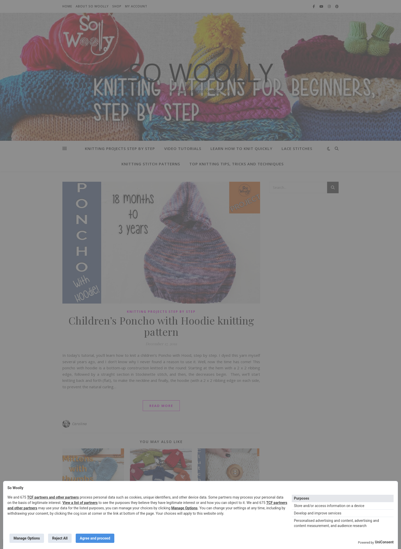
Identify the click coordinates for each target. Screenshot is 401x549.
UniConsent (384, 542)
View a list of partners (80, 503)
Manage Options (184, 508)
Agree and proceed (95, 538)
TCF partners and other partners (53, 497)
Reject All (60, 538)
